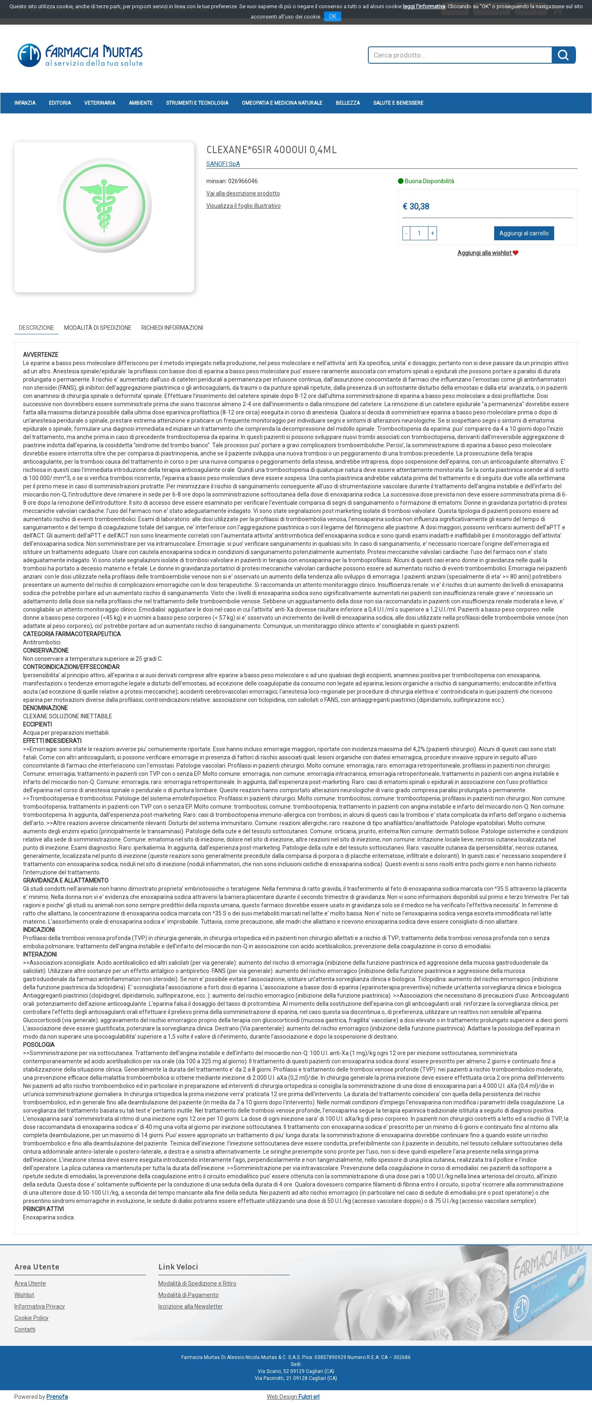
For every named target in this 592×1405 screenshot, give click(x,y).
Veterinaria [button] (99, 103)
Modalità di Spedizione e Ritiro (197, 1283)
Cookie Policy (31, 1318)
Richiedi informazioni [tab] (172, 327)
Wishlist (24, 1295)
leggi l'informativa (424, 6)
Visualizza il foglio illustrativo (243, 205)
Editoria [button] (60, 103)
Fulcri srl (308, 1397)
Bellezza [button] (348, 103)
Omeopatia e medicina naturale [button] (282, 103)
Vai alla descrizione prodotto (243, 193)
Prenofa (57, 1397)
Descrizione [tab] (36, 327)
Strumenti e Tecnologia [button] (197, 103)
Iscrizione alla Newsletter (190, 1306)
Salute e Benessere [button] (398, 103)
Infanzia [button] (24, 103)
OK (332, 16)
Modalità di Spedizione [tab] (98, 327)
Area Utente (30, 1283)
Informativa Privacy (39, 1306)
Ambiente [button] (141, 103)
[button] (406, 233)
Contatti (24, 1329)
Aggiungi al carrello (524, 233)
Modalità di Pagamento (188, 1295)
